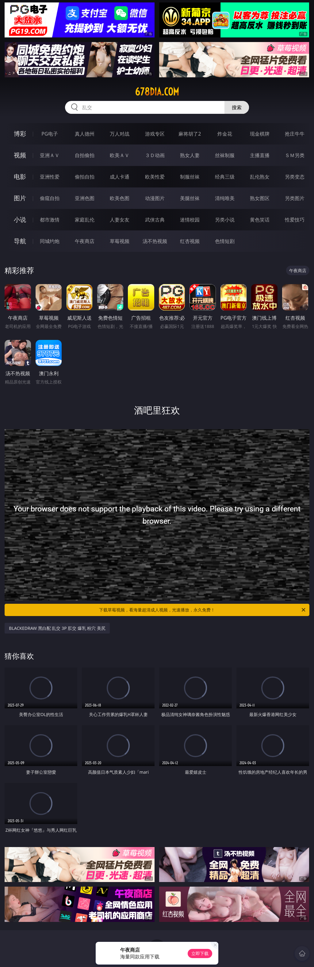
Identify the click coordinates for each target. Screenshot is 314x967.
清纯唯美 (225, 198)
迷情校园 (190, 219)
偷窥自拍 (49, 198)
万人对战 (119, 133)
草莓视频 (119, 241)
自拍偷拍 (84, 155)
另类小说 (225, 219)
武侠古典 (155, 219)
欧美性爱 (155, 176)
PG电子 (49, 133)
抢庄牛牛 (294, 133)
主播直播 (260, 155)
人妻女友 (119, 219)
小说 (20, 219)
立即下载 (200, 953)
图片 (20, 198)
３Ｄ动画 (155, 155)
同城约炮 (49, 241)
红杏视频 (190, 241)
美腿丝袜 (190, 198)
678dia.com (157, 92)
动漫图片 (155, 198)
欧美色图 (119, 198)
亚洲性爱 (49, 176)
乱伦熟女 (260, 176)
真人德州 (84, 133)
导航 (20, 241)
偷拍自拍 (84, 176)
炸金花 (224, 133)
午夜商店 (84, 241)
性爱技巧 (294, 219)
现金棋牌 (260, 133)
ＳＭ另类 (294, 155)
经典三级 (225, 176)
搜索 (237, 107)
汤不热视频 (155, 241)
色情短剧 (225, 241)
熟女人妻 (190, 155)
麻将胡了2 (189, 133)
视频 (20, 155)
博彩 (20, 133)
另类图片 (294, 198)
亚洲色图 (84, 198)
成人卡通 (119, 176)
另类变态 (294, 176)
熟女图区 (260, 198)
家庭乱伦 (84, 219)
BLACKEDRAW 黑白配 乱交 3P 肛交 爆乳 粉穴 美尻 (57, 628)
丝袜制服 (225, 155)
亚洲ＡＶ (49, 155)
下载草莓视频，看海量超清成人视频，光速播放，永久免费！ (202, 610)
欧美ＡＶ (119, 155)
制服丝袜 (190, 176)
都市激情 (49, 219)
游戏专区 (155, 133)
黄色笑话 (260, 219)
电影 (20, 176)
